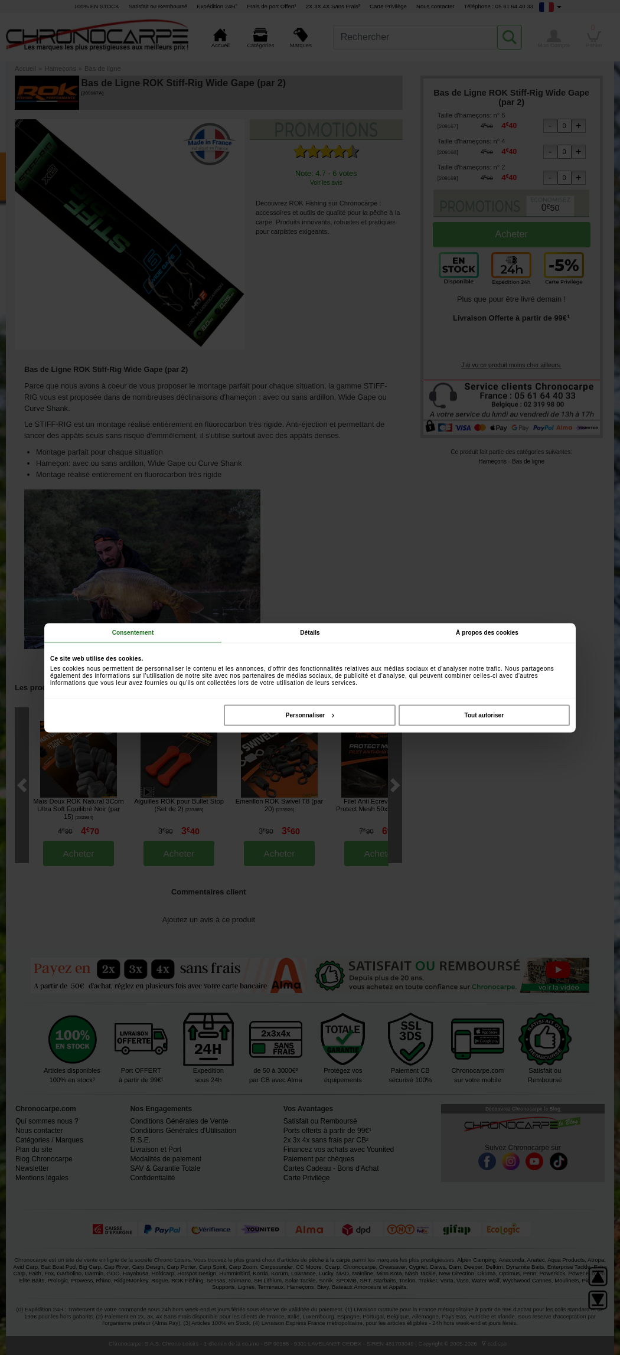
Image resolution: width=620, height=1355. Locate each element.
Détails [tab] (310, 632)
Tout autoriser (484, 714)
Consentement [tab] (133, 632)
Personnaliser (310, 714)
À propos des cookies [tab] (487, 632)
